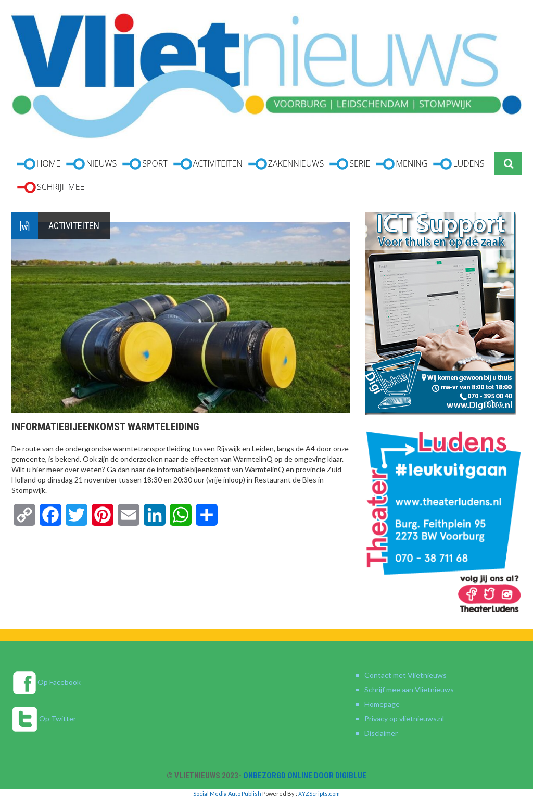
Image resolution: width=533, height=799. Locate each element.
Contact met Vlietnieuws (405, 674)
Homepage (382, 704)
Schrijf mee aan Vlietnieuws (409, 689)
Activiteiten (73, 225)
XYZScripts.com (319, 793)
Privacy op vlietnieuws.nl (404, 718)
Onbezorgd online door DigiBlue (304, 775)
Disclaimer (381, 733)
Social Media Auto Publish (227, 793)
